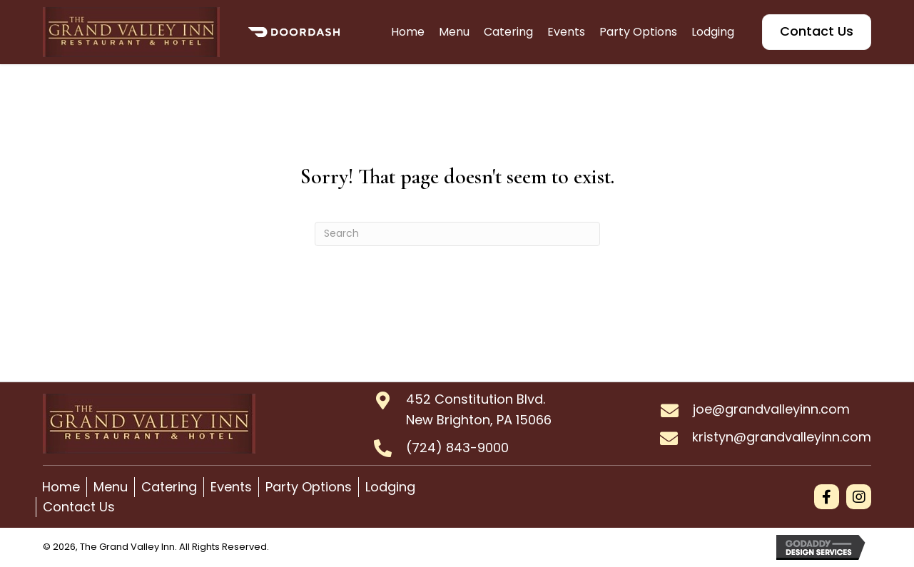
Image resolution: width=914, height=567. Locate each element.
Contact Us (79, 507)
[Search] (457, 234)
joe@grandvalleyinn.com (771, 409)
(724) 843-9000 (457, 447)
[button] (826, 496)
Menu (110, 487)
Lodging (390, 487)
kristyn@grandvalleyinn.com (781, 437)
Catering (169, 487)
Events (231, 487)
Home (61, 487)
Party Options (308, 487)
